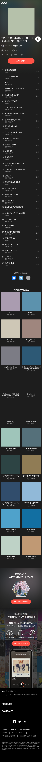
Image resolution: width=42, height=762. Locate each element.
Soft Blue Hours (11, 448)
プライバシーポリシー (18, 733)
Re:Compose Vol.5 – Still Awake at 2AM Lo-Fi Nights (10, 395)
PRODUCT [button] (7, 704)
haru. (10, 313)
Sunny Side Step (31, 340)
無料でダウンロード (21, 643)
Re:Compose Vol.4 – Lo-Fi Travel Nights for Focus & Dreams (11, 477)
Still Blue (31, 313)
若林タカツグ (18, 46)
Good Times (11, 340)
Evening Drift (31, 394)
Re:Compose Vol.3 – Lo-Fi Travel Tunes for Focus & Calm (31, 477)
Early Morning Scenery (11, 367)
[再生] (38, 39)
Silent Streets (31, 529)
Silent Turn (10, 421)
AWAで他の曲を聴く (21, 602)
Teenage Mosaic (31, 556)
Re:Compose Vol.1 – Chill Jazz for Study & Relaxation (31, 503)
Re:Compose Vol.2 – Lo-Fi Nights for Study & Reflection (10, 503)
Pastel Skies (11, 556)
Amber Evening (31, 421)
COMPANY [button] (7, 711)
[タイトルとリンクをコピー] (28, 278)
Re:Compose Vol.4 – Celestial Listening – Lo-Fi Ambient (31, 367)
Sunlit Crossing (11, 529)
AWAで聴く (21, 61)
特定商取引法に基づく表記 (28, 736)
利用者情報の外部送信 (8, 736)
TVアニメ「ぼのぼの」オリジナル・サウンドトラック (22, 695)
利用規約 (4, 733)
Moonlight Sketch (31, 448)
